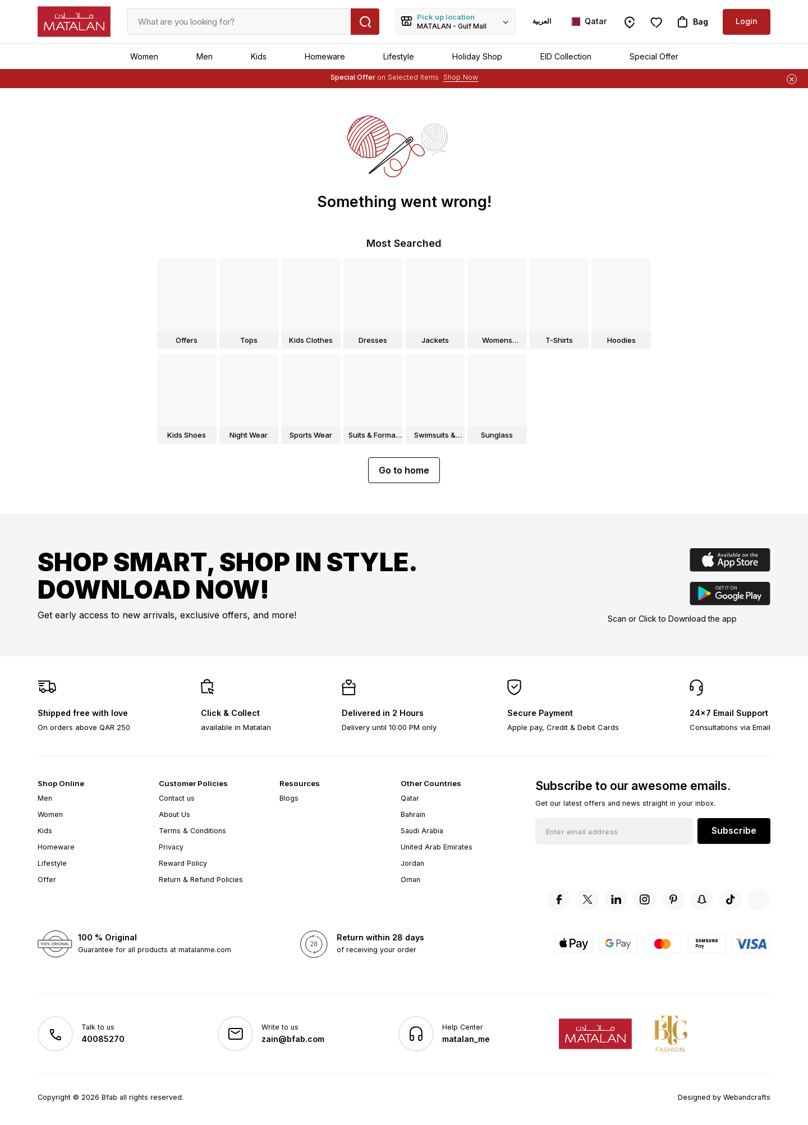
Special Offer (654, 56)
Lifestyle (398, 56)
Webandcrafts (746, 1097)
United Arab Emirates (436, 847)
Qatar (410, 798)
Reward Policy (183, 863)
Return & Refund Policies (201, 879)
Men (204, 56)
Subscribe (733, 830)
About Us (174, 814)
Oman (410, 879)
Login (747, 21)
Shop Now (460, 77)
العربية (541, 21)
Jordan (412, 863)
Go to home (404, 470)
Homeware (325, 56)
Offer (47, 879)
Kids (259, 56)
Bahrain (413, 814)
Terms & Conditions (192, 830)
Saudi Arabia (422, 830)
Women (144, 56)
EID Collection (565, 56)
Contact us (177, 798)
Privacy (171, 847)
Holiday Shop (477, 56)
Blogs (289, 798)
